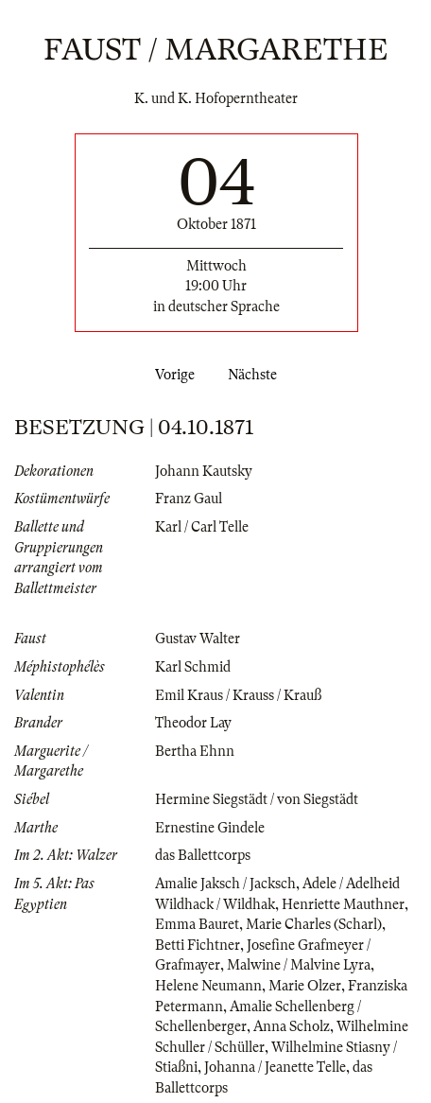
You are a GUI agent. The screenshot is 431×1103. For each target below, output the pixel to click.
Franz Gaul (188, 498)
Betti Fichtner (197, 945)
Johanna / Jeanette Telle (275, 1067)
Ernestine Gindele (210, 827)
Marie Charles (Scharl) (314, 924)
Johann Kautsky (203, 471)
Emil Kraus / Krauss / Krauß (238, 695)
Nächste (256, 374)
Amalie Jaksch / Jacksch (225, 883)
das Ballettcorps (202, 855)
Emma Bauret (197, 924)
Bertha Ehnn (194, 751)
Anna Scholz (291, 1026)
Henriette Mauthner (343, 904)
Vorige (171, 374)
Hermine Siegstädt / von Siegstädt (256, 799)
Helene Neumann (208, 985)
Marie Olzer (304, 985)
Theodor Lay (193, 722)
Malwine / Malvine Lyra (299, 964)
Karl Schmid (193, 666)
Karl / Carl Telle (202, 526)
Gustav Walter (197, 638)
